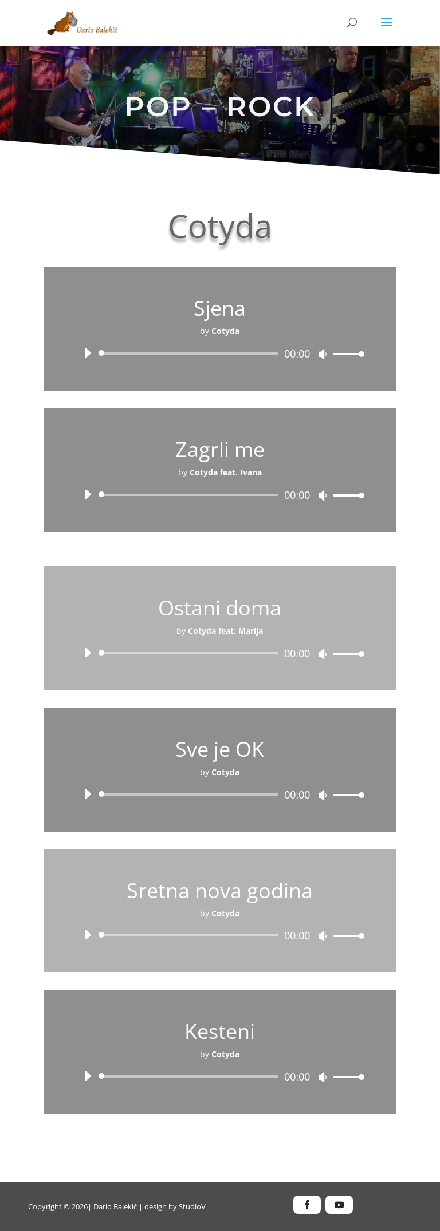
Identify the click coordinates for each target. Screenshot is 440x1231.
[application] (220, 353)
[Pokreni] (87, 353)
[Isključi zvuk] (322, 354)
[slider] (190, 353)
